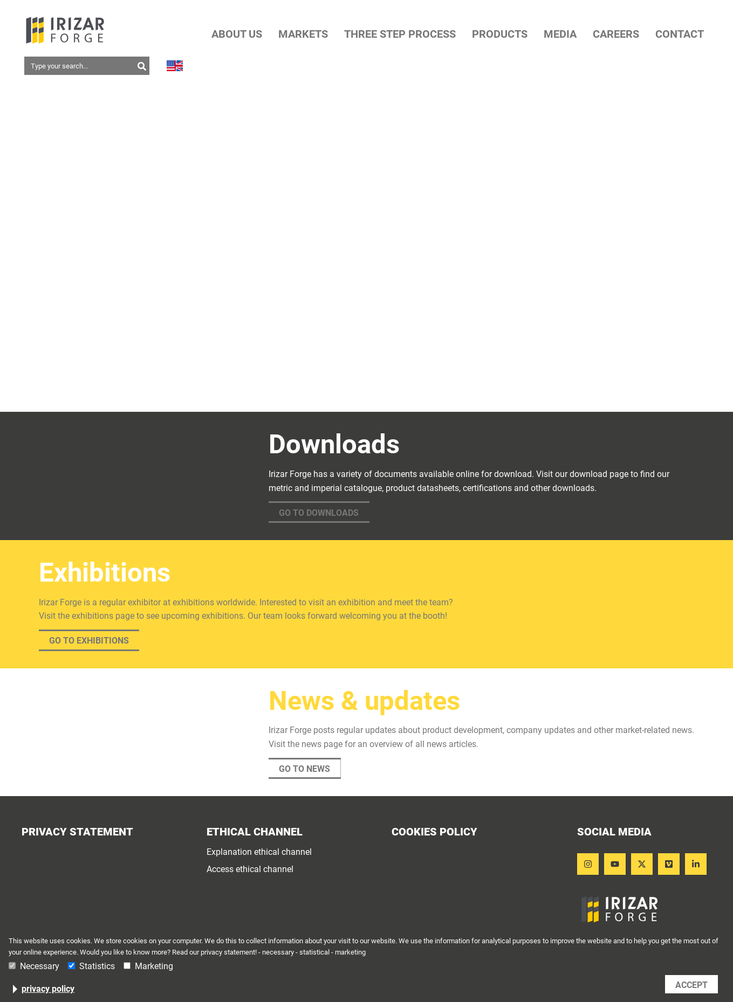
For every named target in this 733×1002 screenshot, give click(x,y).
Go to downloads (319, 513)
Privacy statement (77, 831)
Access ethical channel (250, 869)
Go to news (304, 769)
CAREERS (616, 33)
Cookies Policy (434, 831)
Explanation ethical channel (259, 852)
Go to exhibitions (89, 640)
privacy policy (48, 989)
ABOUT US (236, 33)
